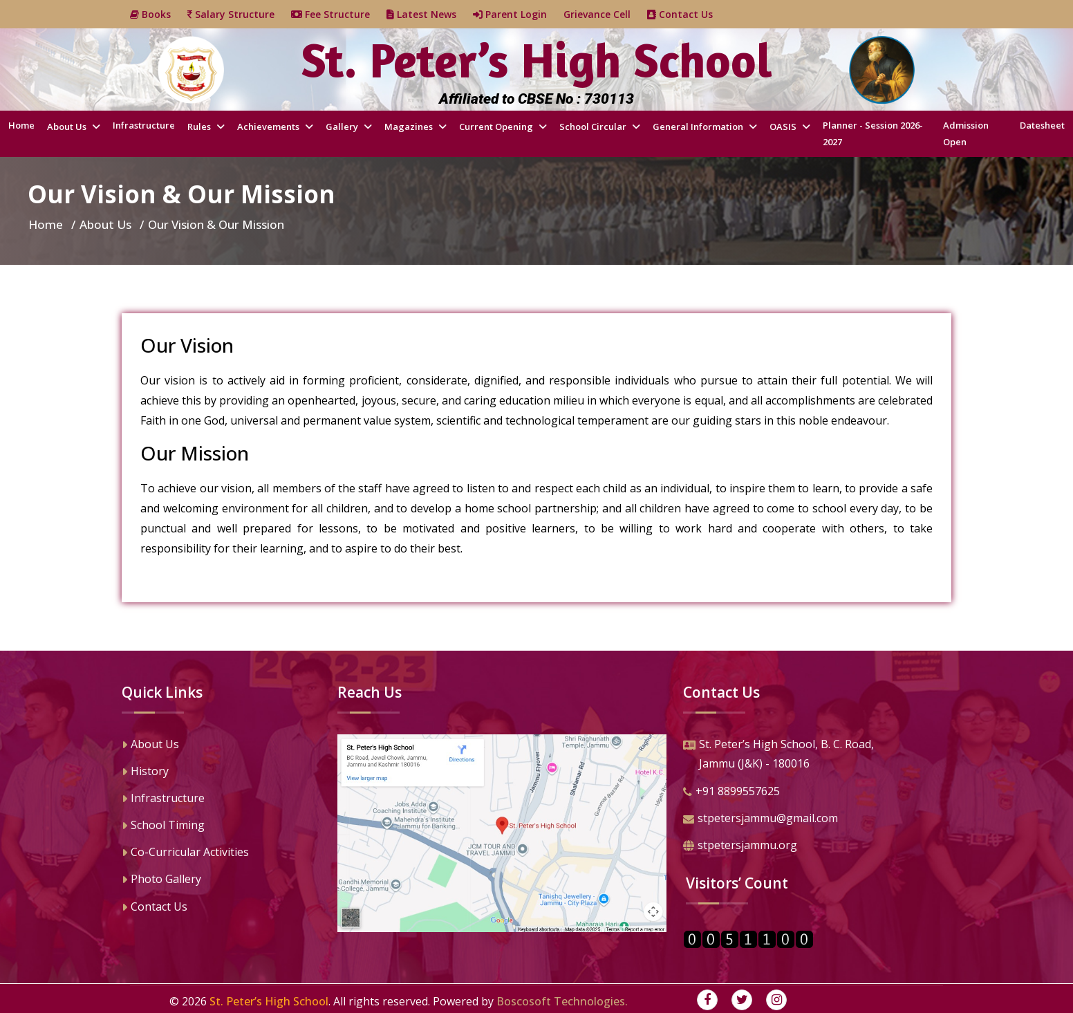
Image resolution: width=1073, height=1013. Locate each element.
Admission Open (966, 133)
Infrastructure (144, 125)
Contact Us (688, 14)
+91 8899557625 (731, 792)
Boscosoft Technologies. (562, 1001)
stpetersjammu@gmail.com (760, 819)
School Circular (593, 126)
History (145, 772)
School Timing (163, 826)
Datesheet (1042, 125)
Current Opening (497, 126)
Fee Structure (338, 14)
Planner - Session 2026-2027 (873, 133)
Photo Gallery (161, 880)
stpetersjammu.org (740, 846)
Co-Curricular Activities (185, 853)
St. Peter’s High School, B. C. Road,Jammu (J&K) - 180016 (778, 755)
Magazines (409, 126)
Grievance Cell (605, 14)
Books (158, 14)
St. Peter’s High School (268, 1001)
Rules (200, 126)
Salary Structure (239, 14)
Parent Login (518, 14)
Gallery (343, 126)
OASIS (784, 126)
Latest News (429, 14)
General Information (699, 126)
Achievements (269, 126)
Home (21, 125)
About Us (67, 126)
